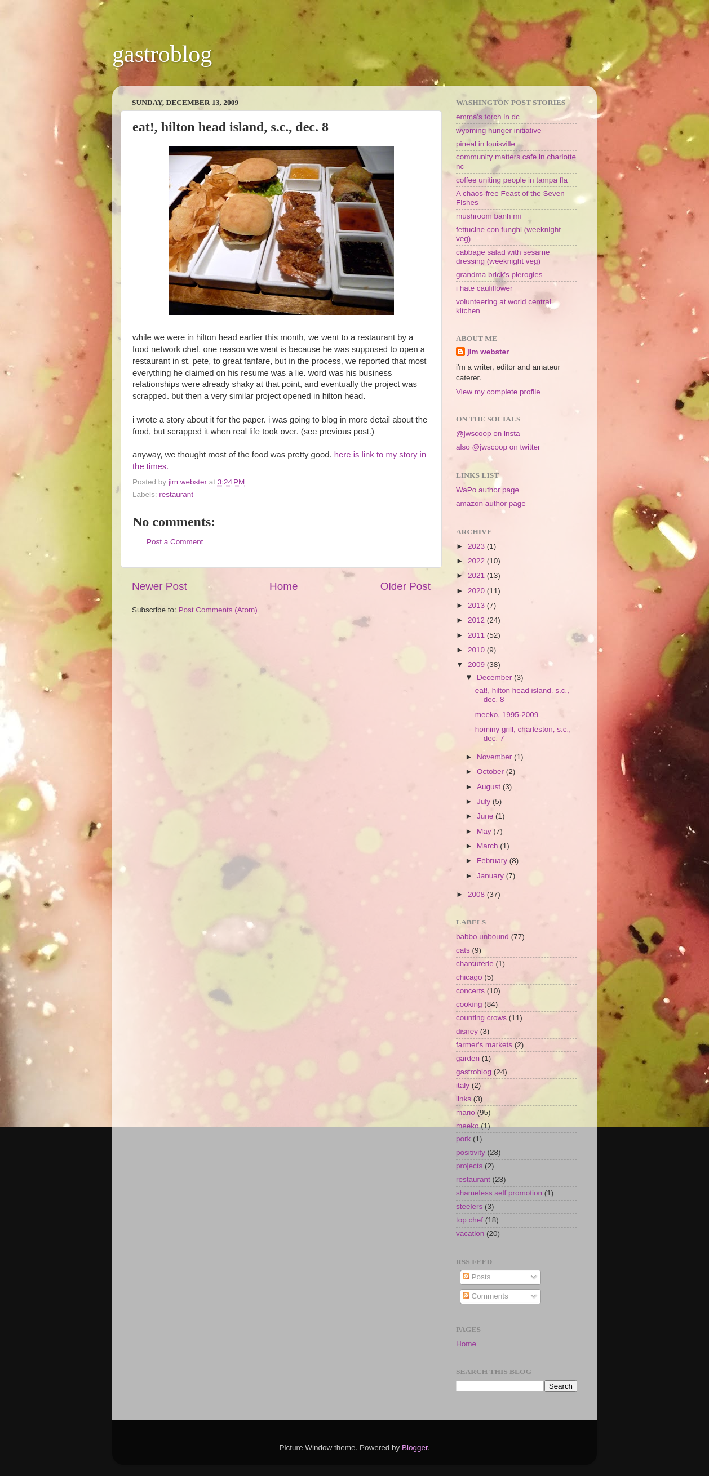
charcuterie (475, 963)
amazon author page (491, 503)
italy (462, 1085)
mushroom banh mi (488, 216)
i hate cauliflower (484, 288)
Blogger (415, 1447)
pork (463, 1139)
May (485, 831)
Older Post (405, 586)
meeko (467, 1126)
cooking (469, 1004)
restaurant (176, 494)
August (490, 787)
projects (469, 1166)
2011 (477, 635)
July (485, 801)
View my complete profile (498, 392)
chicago (469, 977)
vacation (470, 1233)
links (463, 1099)
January (491, 876)
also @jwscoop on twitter (498, 447)
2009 (477, 664)
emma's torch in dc (488, 117)
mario (465, 1112)
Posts (477, 1277)
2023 (477, 546)
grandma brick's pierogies (499, 274)
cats (463, 950)
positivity (470, 1152)
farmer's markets (484, 1045)
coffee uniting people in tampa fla (512, 180)
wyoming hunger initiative (499, 130)
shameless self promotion (499, 1193)
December (495, 677)
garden (468, 1058)
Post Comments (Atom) (218, 610)
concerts (470, 990)
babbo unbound (482, 936)
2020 (477, 590)
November (495, 757)
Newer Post (159, 586)
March (488, 846)
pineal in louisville (485, 144)
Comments (485, 1296)
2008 (477, 894)
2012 (477, 620)
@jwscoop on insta (488, 433)
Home (283, 586)
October (491, 771)
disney (467, 1031)
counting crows (481, 1017)
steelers (469, 1206)
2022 (477, 561)
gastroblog (162, 54)
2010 (477, 650)
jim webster (488, 352)
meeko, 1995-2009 (507, 714)
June (486, 816)
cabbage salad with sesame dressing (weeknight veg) (503, 256)
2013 (477, 605)
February (493, 860)
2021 (477, 575)
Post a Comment (175, 541)
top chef (469, 1220)
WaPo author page (487, 490)
